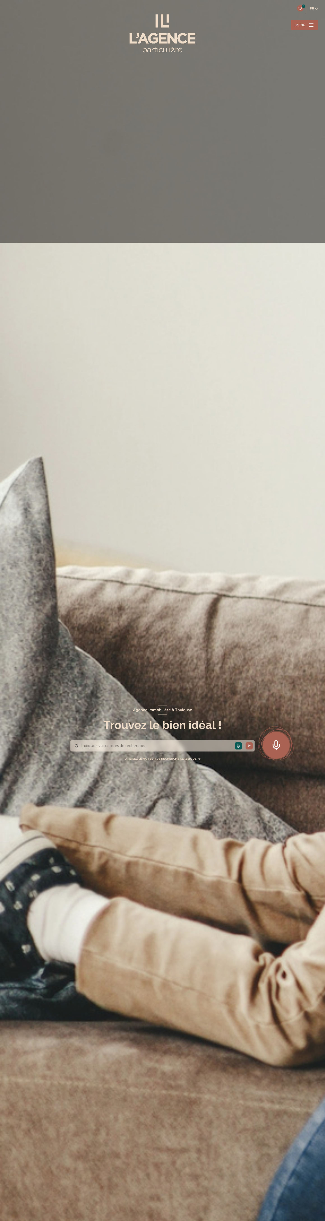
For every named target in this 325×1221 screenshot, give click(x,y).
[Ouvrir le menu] (304, 25)
